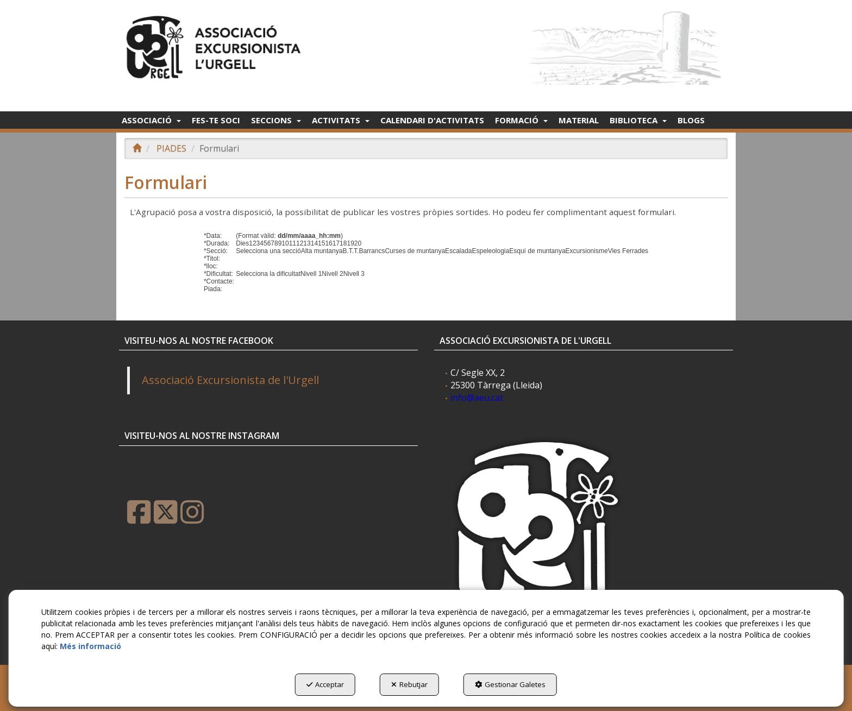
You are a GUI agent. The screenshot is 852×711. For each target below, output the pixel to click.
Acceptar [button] (325, 684)
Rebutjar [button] (409, 684)
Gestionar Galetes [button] (510, 684)
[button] (215, 44)
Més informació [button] (90, 646)
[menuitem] (151, 120)
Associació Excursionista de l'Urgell (230, 380)
